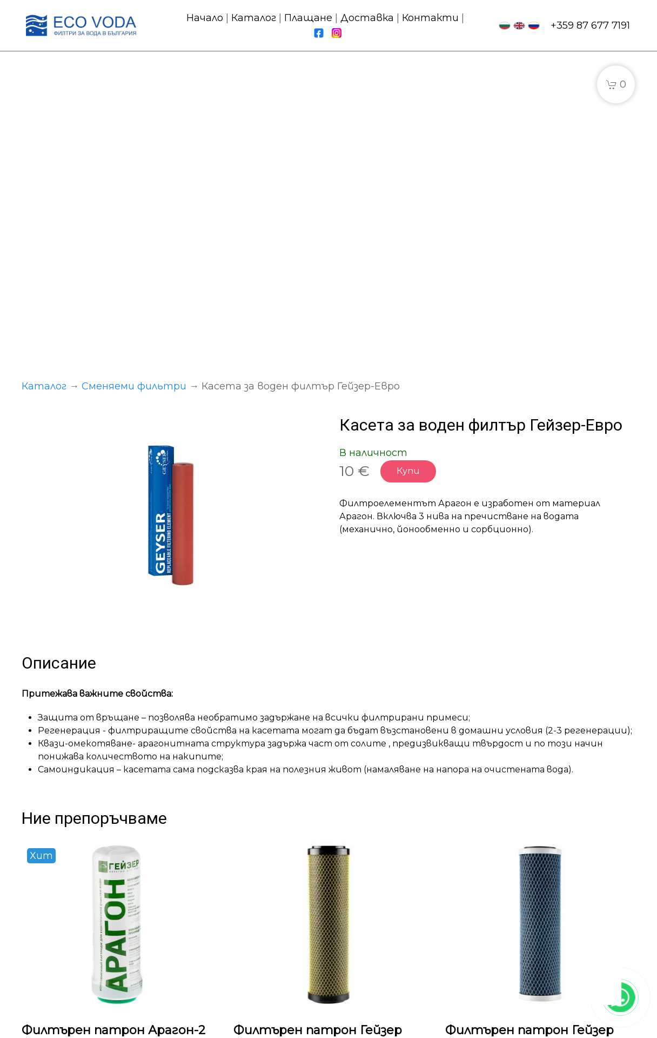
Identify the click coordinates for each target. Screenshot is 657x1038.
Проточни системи (236, 894)
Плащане (308, 18)
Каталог (253, 18)
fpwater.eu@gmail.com (562, 923)
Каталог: (206, 879)
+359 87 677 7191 (590, 25)
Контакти (430, 18)
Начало (204, 18)
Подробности (71, 810)
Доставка (367, 18)
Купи (408, 170)
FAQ (349, 937)
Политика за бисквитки (403, 1025)
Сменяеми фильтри (134, 85)
